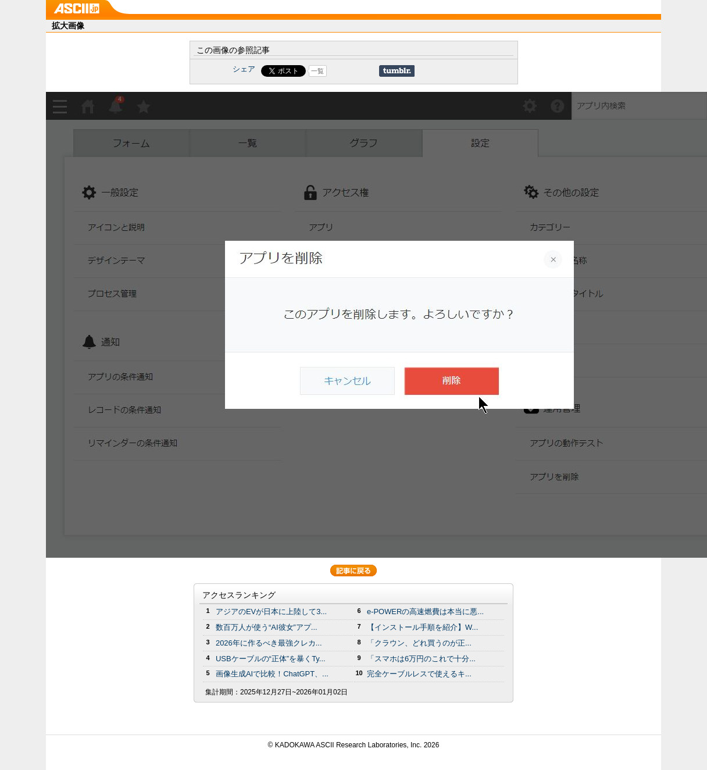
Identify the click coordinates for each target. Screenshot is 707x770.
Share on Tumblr (397, 71)
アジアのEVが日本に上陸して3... (271, 611)
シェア (244, 69)
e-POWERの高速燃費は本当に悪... (425, 611)
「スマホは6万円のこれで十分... (421, 658)
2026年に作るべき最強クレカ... (269, 643)
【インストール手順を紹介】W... (422, 627)
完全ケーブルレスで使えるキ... (419, 673)
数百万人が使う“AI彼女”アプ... (266, 627)
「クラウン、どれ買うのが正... (419, 643)
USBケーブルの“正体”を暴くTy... (271, 658)
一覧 (317, 70)
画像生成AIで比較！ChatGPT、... (272, 673)
